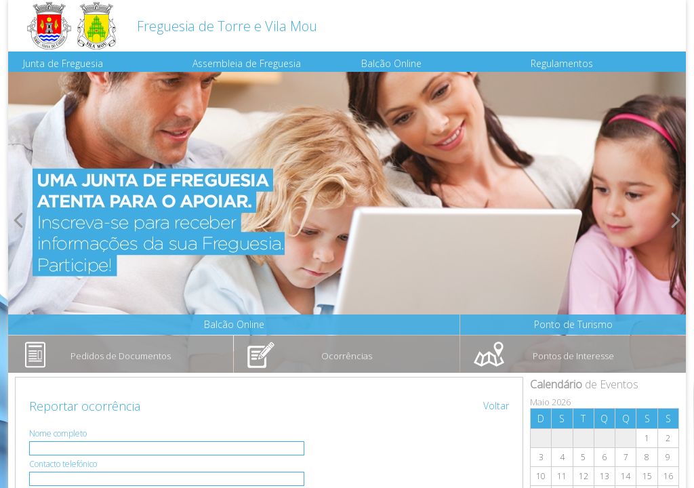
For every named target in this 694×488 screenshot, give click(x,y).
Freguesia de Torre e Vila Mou (227, 26)
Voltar (496, 405)
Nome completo (58, 433)
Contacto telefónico (63, 464)
